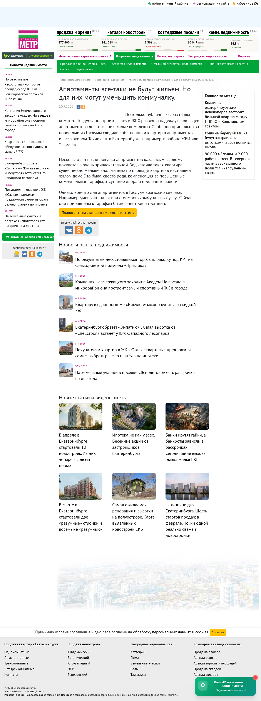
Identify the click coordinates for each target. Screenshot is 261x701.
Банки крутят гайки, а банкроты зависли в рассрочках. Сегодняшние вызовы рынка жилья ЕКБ (186, 447)
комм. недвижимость (229, 32)
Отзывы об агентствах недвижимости (176, 64)
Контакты (173, 694)
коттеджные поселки (178, 32)
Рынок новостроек (170, 56)
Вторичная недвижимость (134, 56)
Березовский (77, 674)
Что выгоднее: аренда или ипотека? (29, 237)
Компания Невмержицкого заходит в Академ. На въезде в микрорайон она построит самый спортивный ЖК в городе (28, 120)
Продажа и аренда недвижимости (83, 64)
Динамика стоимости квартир (227, 64)
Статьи (64, 69)
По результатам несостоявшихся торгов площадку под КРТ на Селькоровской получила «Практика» (24, 89)
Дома (134, 657)
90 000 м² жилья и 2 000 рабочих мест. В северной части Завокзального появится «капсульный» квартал (227, 163)
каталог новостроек (126, 32)
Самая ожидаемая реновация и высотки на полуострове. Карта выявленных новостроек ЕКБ (133, 517)
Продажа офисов (207, 652)
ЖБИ (71, 669)
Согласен (218, 632)
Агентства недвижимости (129, 64)
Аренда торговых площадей (215, 663)
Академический (79, 652)
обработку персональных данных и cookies (170, 631)
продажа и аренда (74, 32)
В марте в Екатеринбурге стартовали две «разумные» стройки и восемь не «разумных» (80, 517)
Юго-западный (78, 663)
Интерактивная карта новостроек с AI (85, 56)
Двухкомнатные (16, 657)
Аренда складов (206, 674)
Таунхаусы (138, 674)
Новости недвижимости (28, 65)
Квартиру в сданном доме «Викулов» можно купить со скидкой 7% (26, 146)
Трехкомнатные (16, 663)
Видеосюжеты (84, 69)
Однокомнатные (17, 652)
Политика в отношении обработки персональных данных (93, 694)
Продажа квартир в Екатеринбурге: (31, 644)
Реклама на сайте (14, 694)
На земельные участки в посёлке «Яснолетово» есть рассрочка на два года (25, 221)
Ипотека (244, 56)
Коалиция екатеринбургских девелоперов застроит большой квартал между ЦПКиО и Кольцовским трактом (226, 114)
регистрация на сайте (211, 3)
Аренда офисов (205, 657)
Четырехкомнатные (19, 669)
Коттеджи (137, 652)
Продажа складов (207, 669)
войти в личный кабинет (169, 3)
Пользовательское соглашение (42, 694)
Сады (134, 669)
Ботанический (78, 657)
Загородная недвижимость (207, 56)
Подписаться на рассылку (98, 212)
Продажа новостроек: (84, 644)
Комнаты (11, 674)
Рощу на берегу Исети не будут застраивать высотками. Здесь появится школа (228, 140)
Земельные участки (145, 663)
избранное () (245, 3)
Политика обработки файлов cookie (146, 694)
